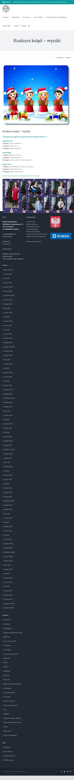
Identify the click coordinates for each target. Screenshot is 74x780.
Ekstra (6, 662)
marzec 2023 (8, 428)
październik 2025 (9, 295)
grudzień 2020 (8, 544)
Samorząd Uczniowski (11, 705)
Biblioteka (7, 637)
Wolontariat (7, 731)
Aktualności (7, 620)
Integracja (7, 671)
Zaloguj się (7, 747)
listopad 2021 (8, 497)
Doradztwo (7, 645)
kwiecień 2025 (8, 321)
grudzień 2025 (8, 287)
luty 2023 (6, 432)
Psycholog (7, 697)
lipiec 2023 (7, 411)
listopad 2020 (8, 548)
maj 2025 (6, 317)
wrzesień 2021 (8, 505)
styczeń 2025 (8, 334)
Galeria (6, 667)
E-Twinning (7, 650)
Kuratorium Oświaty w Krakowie (36, 234)
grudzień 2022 (8, 441)
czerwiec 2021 (8, 518)
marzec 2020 (8, 582)
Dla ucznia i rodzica (10, 641)
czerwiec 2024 (8, 364)
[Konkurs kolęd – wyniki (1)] (37, 95)
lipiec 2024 (7, 360)
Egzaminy (7, 658)
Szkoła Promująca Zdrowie (12, 718)
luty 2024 (6, 381)
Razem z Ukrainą (9, 701)
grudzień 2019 (8, 595)
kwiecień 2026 (8, 270)
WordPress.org (8, 760)
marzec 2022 (8, 479)
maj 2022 (6, 471)
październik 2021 (9, 501)
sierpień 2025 (8, 304)
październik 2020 (9, 552)
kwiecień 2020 (8, 578)
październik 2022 (9, 449)
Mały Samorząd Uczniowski (12, 684)
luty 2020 (6, 586)
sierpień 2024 (8, 355)
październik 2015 (9, 608)
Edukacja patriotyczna (11, 654)
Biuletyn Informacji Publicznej (35, 237)
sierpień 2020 (8, 561)
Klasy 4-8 (6, 680)
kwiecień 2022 (8, 475)
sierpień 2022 (8, 458)
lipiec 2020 (7, 565)
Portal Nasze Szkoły (32, 227)
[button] (28, 26)
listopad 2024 (8, 342)
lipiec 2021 (7, 514)
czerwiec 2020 (8, 569)
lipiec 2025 (7, 308)
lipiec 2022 (7, 462)
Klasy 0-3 (6, 675)
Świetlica (6, 714)
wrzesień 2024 (8, 351)
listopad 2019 (8, 599)
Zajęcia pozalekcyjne (10, 735)
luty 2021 (6, 535)
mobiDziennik (30, 222)
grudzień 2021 (8, 492)
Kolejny (67, 58)
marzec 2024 (8, 377)
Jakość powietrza (31, 224)
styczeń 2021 (8, 539)
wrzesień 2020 (8, 556)
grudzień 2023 (8, 390)
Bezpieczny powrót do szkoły (13, 633)
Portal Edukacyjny (32, 229)
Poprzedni (60, 58)
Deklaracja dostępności (34, 241)
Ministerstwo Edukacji (33, 232)
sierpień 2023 (8, 407)
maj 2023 (6, 419)
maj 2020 (6, 574)
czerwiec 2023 (8, 415)
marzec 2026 (8, 274)
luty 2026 (6, 278)
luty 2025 (6, 330)
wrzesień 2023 (8, 402)
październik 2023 (9, 398)
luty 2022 (6, 484)
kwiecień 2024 (8, 372)
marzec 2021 (8, 531)
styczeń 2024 (8, 385)
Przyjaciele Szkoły (9, 692)
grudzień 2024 (8, 338)
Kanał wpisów (8, 751)
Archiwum (7, 624)
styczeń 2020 (8, 591)
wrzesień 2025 (8, 300)
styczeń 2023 (8, 437)
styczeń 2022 (8, 488)
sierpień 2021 (8, 509)
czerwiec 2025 (8, 312)
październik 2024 (9, 347)
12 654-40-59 (7, 244)
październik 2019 (9, 604)
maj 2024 (6, 368)
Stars (5, 710)
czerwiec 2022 (8, 467)
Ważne (6, 727)
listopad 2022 (8, 445)
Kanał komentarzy (9, 756)
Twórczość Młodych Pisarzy (12, 722)
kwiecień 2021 (8, 526)
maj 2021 (6, 522)
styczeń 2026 (8, 283)
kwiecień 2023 (8, 424)
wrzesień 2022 (8, 454)
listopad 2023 (8, 394)
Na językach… (8, 688)
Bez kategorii (8, 628)
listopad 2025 (8, 291)
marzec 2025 (8, 325)
